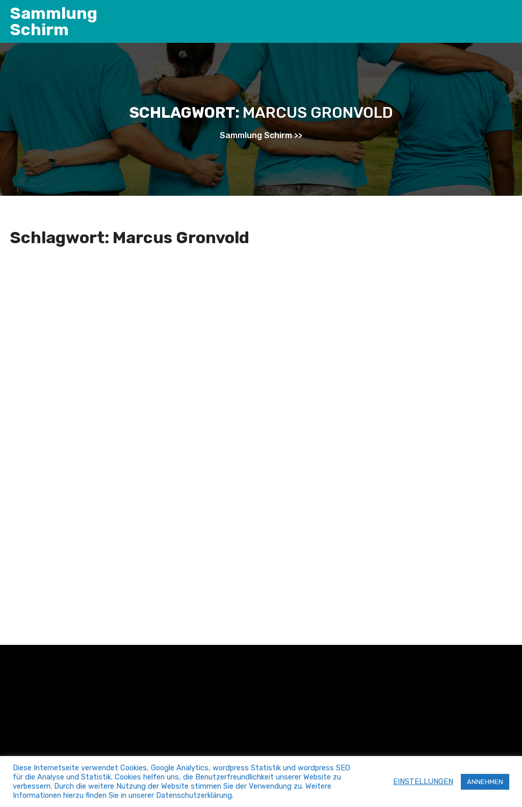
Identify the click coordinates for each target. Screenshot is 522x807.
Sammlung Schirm (53, 21)
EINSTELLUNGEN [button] (423, 781)
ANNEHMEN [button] (485, 782)
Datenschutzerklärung (194, 795)
